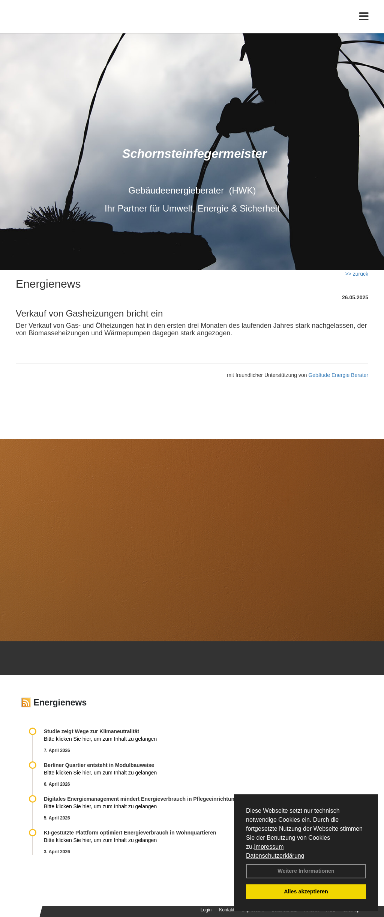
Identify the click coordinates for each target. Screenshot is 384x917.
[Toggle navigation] (364, 21)
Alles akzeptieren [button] (306, 891)
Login (206, 909)
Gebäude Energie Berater (338, 375)
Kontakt (226, 909)
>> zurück (356, 274)
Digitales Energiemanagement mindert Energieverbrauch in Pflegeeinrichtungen (144, 799)
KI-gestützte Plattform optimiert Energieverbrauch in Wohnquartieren (130, 833)
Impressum (269, 846)
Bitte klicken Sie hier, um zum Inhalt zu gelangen (100, 739)
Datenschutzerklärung (275, 855)
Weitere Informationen (306, 871)
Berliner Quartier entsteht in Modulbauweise (99, 765)
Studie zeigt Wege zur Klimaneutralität (91, 731)
